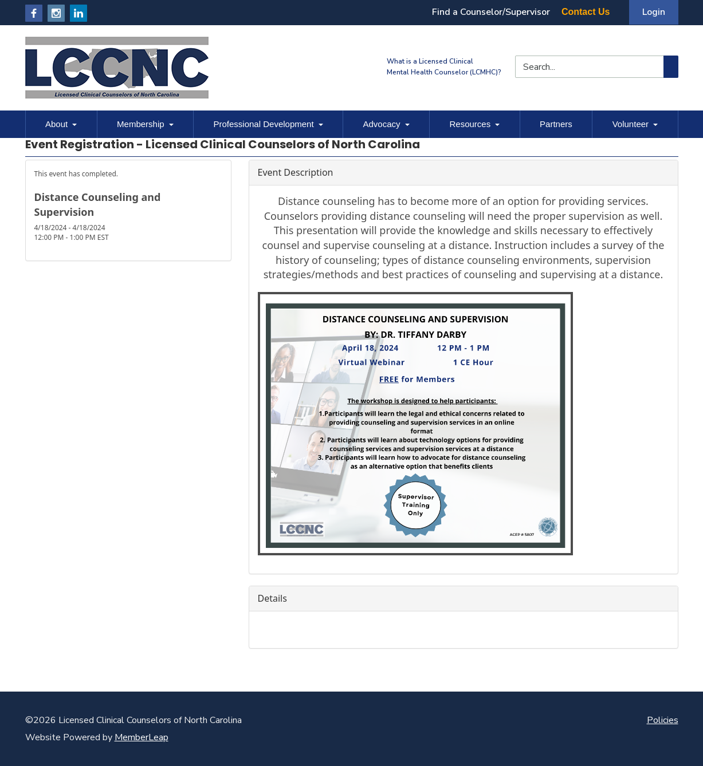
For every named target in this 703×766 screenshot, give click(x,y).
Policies (662, 720)
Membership (145, 124)
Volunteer (635, 124)
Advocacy (386, 124)
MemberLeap (141, 737)
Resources (474, 124)
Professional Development (268, 124)
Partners (556, 124)
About (61, 124)
